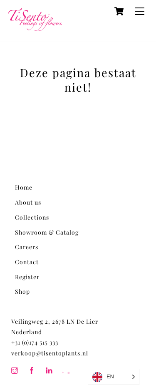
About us (28, 202)
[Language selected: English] (113, 377)
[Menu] (139, 11)
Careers (26, 247)
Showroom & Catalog (47, 232)
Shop (22, 291)
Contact (27, 262)
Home (23, 187)
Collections (32, 217)
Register (27, 277)
